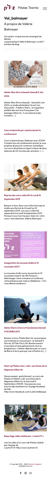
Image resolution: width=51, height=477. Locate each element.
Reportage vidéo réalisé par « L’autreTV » (24, 436)
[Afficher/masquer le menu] (45, 8)
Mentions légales (35, 464)
